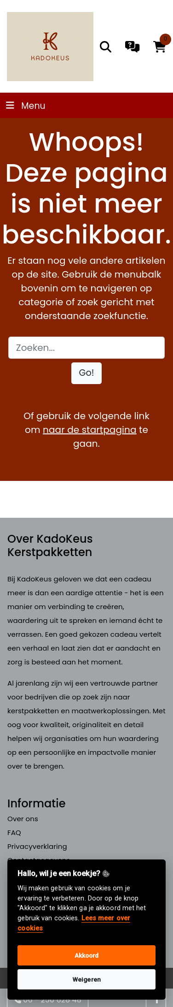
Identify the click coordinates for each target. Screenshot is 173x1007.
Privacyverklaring (37, 846)
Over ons (22, 818)
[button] (86, 373)
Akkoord (87, 955)
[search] (105, 47)
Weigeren (86, 979)
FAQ (14, 832)
